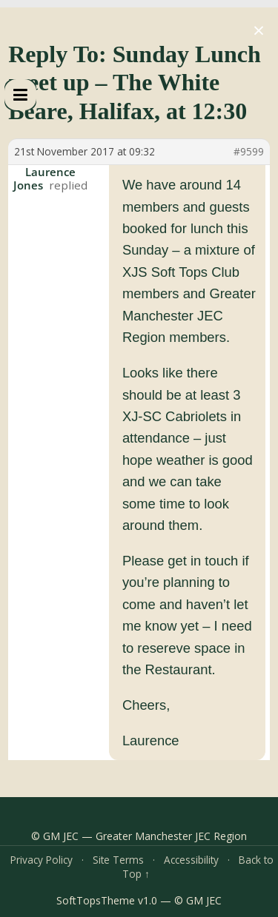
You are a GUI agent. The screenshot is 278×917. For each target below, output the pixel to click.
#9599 (249, 151)
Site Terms (118, 860)
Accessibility (191, 860)
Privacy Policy (41, 860)
